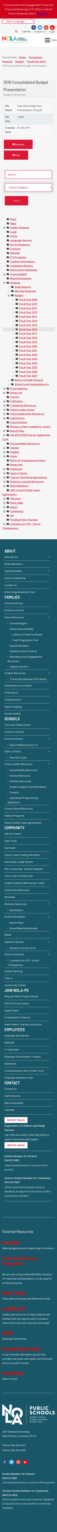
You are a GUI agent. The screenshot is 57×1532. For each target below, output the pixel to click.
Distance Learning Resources (27, 481)
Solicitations (17, 418)
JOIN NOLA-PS (16, 990)
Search (16, 31)
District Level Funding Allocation (22, 855)
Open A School (18, 473)
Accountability (18, 274)
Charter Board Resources (18, 808)
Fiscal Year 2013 (28, 316)
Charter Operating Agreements (28, 477)
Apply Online (11, 1010)
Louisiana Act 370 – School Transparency (23, 963)
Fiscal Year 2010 (28, 304)
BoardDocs (11, 1242)
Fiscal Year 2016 (28, 329)
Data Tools (10, 840)
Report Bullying (13, 706)
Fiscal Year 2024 (28, 363)
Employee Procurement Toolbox (22, 1056)
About (14, 507)
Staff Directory (12, 1096)
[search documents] (28, 174)
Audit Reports (23, 287)
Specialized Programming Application (22, 800)
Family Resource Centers (18, 685)
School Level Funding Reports (32, 384)
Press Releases (19, 388)
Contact (12, 1082)
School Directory (13, 603)
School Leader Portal (22, 409)
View (16, 155)
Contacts (15, 248)
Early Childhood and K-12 (24, 745)
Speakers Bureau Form (22, 948)
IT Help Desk (11, 1049)
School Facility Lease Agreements (22, 822)
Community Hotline (15, 985)
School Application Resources (27, 413)
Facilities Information (22, 261)
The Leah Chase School (17, 724)
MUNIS (7, 1332)
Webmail (9, 1042)
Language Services (21, 240)
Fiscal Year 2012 (28, 312)
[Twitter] (40, 27)
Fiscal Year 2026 (28, 371)
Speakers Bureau (14, 941)
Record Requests (20, 244)
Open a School (12, 751)
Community (17, 511)
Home (13, 456)
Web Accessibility (13, 1103)
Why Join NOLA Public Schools (21, 996)
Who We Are (11, 557)
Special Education (19, 645)
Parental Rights (18, 623)
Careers (14, 397)
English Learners (19, 666)
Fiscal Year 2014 (28, 320)
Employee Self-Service (16, 1035)
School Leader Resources (18, 764)
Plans (13, 219)
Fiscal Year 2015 (28, 325)
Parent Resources (14, 617)
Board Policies (13, 1292)
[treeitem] (13, 219)
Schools (14, 447)
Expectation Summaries (24, 270)
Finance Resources (20, 775)
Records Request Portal (21, 1348)
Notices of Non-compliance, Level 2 (30, 426)
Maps (13, 223)
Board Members (19, 486)
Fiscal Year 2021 (28, 350)
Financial (15, 282)
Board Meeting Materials (24, 928)
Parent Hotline (12, 713)
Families (14, 452)
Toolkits (14, 792)
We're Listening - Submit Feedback (23, 869)
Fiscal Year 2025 (28, 367)
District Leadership (15, 578)
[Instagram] (46, 27)
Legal (13, 231)
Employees (16, 469)
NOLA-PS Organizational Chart (27, 460)
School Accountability (21, 629)
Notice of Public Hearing (29, 380)
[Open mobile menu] (51, 40)
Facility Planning (19, 227)
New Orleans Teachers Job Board (23, 1024)
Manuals (15, 253)
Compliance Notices (21, 265)
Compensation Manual (17, 1017)
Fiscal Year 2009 (28, 299)
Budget (19, 295)
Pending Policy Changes (24, 519)
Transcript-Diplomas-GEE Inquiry (28, 679)
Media (7, 934)
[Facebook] (33, 27)
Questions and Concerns (23, 651)
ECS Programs (18, 257)
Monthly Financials (25, 291)
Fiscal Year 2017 (28, 333)
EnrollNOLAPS (13, 1308)
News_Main (16, 502)
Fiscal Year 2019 (28, 342)
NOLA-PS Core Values (16, 1003)
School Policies (18, 422)
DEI (12, 515)
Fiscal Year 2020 (28, 346)
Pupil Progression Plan (25, 640)
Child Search (11, 692)
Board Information (21, 278)
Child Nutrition (12, 699)
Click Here (42, 13)
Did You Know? (12, 833)
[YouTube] (52, 27)
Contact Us (40, 31)
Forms (13, 236)
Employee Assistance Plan (18, 1077)
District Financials (14, 954)
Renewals (9, 897)
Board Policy (17, 431)
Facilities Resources (20, 781)
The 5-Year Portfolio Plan (18, 876)
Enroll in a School (14, 610)
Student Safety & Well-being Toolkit (24, 883)
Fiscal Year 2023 (28, 359)
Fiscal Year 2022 (28, 354)
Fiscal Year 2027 (28, 375)
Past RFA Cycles (18, 757)
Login (52, 31)
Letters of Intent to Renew (27, 634)
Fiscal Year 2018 (28, 337)
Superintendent (13, 571)
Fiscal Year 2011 (28, 308)
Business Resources (15, 904)
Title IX (8, 978)
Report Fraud (12, 1372)
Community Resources (23, 405)
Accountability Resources (25, 443)
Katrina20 (9, 848)
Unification (16, 401)
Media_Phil (16, 464)
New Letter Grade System (18, 861)
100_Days (15, 498)
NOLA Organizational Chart (19, 592)
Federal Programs (14, 815)
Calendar (26, 31)
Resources (16, 392)
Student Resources (14, 673)
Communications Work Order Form (23, 1070)
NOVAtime (10, 1063)
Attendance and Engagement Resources (24, 659)
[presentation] (4, 228)
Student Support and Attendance (28, 786)
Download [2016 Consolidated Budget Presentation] (18, 144)
